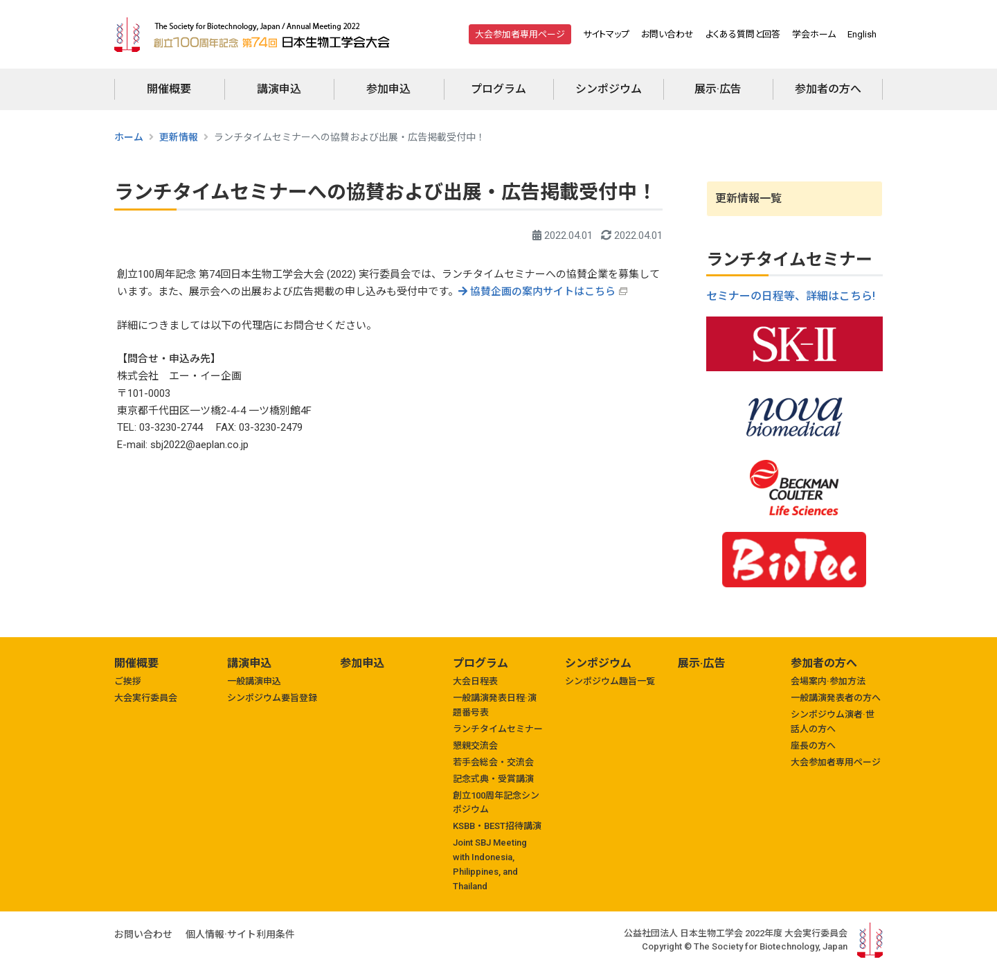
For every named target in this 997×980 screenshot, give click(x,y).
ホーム (128, 137)
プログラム (498, 89)
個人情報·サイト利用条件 (240, 934)
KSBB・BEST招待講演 (497, 826)
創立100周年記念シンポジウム (496, 802)
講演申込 (279, 89)
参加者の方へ (828, 89)
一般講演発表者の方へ (836, 698)
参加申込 (388, 89)
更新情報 (178, 137)
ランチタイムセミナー (498, 729)
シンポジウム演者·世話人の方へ (832, 721)
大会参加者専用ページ (520, 34)
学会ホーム (814, 34)
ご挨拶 (127, 681)
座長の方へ (813, 745)
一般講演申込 (254, 681)
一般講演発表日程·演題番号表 (495, 705)
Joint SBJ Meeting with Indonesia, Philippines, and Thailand (490, 864)
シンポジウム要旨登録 (272, 698)
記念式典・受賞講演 (493, 779)
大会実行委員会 (145, 698)
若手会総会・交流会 (493, 762)
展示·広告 (718, 89)
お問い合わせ (667, 34)
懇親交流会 (475, 745)
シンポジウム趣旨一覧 (610, 681)
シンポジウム (608, 89)
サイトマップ (606, 34)
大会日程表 (475, 681)
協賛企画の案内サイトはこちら (537, 291)
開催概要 (169, 89)
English (862, 34)
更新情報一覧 (748, 198)
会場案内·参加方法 (828, 681)
